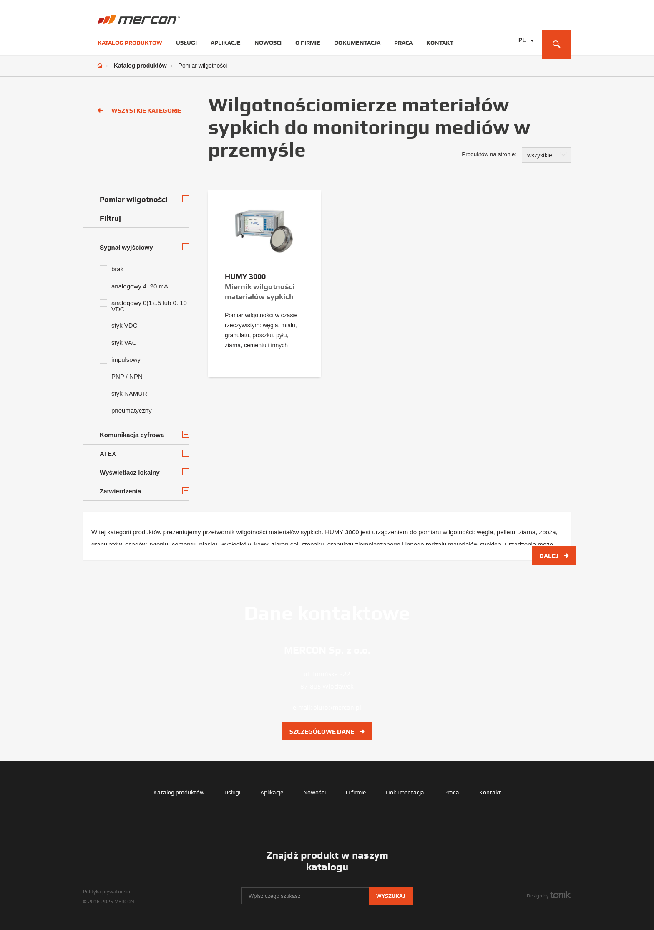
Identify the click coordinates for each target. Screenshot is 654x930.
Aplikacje (226, 42)
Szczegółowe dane (327, 731)
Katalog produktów (130, 42)
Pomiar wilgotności (144, 199)
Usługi (186, 42)
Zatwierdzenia (144, 491)
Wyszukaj (390, 896)
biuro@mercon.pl (337, 707)
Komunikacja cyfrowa (144, 434)
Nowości (268, 42)
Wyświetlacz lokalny (144, 472)
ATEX (144, 453)
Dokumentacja (357, 42)
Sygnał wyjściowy (144, 247)
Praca (403, 42)
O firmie (307, 42)
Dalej (554, 555)
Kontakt (439, 42)
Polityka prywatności (106, 891)
